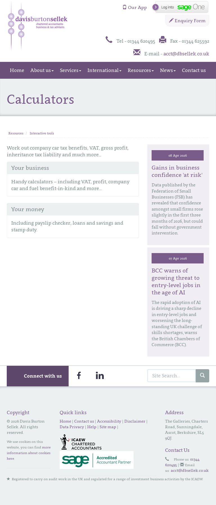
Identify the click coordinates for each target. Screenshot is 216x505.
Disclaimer (134, 421)
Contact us (194, 70)
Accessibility (109, 421)
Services (70, 70)
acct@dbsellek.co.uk (186, 54)
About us (42, 70)
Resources (141, 70)
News (168, 70)
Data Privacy (72, 426)
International (104, 70)
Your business (30, 167)
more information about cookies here (29, 453)
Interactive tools (42, 133)
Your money (27, 209)
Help (91, 426)
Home (17, 70)
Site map (108, 426)
